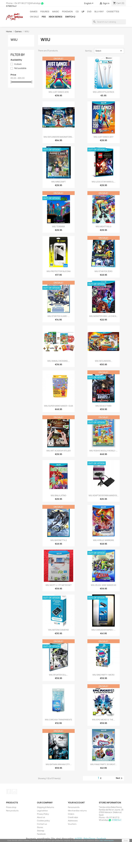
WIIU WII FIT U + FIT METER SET (59, 585)
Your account (76, 802)
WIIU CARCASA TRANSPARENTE (58, 719)
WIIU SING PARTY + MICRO (103, 675)
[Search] (109, 21)
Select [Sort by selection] (109, 50)
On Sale (34, 16)
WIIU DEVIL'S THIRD (103, 406)
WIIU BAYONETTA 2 (58, 540)
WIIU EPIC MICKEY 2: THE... (103, 719)
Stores (40, 827)
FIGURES (44, 11)
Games (33, 11)
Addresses (73, 820)
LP (83, 11)
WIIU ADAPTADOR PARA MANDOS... (103, 495)
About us (41, 817)
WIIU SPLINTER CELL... (58, 675)
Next (119, 778)
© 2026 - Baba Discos (85, 838)
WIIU (14, 39)
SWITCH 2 (70, 16)
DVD (89, 11)
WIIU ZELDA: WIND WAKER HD (103, 585)
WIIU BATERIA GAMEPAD (58, 630)
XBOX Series (55, 16)
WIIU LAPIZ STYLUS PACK (103, 92)
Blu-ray (99, 11)
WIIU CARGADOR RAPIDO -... (103, 630)
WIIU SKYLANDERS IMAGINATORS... (58, 137)
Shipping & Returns (45, 807)
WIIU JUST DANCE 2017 (103, 137)
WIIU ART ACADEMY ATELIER (58, 450)
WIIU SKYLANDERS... (103, 361)
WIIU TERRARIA (58, 226)
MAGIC (55, 11)
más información (106, 840)
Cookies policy (43, 820)
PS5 (44, 16)
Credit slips (73, 817)
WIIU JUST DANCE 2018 (58, 92)
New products (12, 810)
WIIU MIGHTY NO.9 (103, 226)
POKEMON (67, 11)
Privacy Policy (43, 814)
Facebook (8, 791)
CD (77, 11)
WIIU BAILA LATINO (58, 495)
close (125, 840)
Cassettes (113, 11)
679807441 (11, 6)
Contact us (42, 824)
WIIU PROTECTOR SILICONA (59, 271)
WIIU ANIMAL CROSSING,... (58, 361)
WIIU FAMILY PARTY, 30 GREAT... (103, 764)
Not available (20, 68)
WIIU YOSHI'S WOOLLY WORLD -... (103, 450)
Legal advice (42, 810)
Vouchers (72, 824)
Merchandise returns (77, 810)
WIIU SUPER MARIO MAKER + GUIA (58, 406)
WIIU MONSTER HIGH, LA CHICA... (103, 316)
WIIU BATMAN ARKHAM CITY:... (58, 764)
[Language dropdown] (89, 3)
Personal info (74, 807)
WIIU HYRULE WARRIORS (103, 540)
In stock (18, 64)
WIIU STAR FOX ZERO (103, 271)
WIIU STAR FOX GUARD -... (58, 316)
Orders (71, 814)
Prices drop (11, 807)
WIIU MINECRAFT (58, 181)
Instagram (14, 791)
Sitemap (40, 830)
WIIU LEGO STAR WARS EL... (103, 181)
